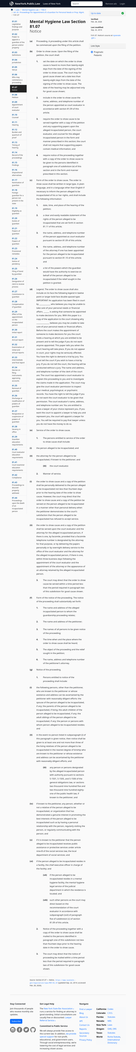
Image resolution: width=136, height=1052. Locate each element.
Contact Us (84, 1025)
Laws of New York (51, 3)
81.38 (16, 429)
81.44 (18, 504)
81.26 (18, 282)
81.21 (16, 231)
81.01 (17, 25)
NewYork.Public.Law (27, 3)
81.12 (17, 133)
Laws (17, 10)
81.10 (15, 116)
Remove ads (111, 3)
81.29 (17, 318)
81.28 (18, 304)
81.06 (17, 78)
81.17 (18, 183)
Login (122, 3)
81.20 (15, 221)
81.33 (18, 360)
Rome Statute (114, 1036)
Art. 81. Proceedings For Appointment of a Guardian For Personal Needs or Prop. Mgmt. (49, 12)
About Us (83, 1017)
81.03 (16, 53)
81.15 (15, 163)
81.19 (17, 211)
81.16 (17, 172)
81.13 (16, 145)
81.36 (18, 400)
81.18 (18, 197)
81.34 (17, 374)
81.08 (15, 96)
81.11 (15, 123)
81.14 (17, 155)
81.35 (16, 388)
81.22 (16, 241)
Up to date (96, 13)
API (80, 1021)
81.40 (18, 453)
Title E (43, 10)
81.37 (18, 416)
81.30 (17, 331)
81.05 (14, 68)
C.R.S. (110, 1013)
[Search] (87, 3)
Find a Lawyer (85, 1009)
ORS (114, 1028)
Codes (110, 1009)
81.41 (18, 466)
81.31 (17, 338)
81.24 (16, 261)
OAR (109, 1028)
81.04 (16, 61)
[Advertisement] (107, 78)
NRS (109, 1021)
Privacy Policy (85, 1040)
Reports (83, 1029)
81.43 (18, 487)
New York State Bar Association (58, 1008)
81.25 (17, 271)
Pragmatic (98, 52)
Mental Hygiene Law (30, 10)
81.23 (16, 251)
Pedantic (98, 55)
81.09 (17, 106)
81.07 (14, 88)
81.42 (17, 476)
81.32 (18, 348)
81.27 (18, 294)
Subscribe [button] (16, 1021)
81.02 (18, 41)
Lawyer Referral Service (56, 1019)
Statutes (111, 1017)
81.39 (17, 440)
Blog (81, 1013)
